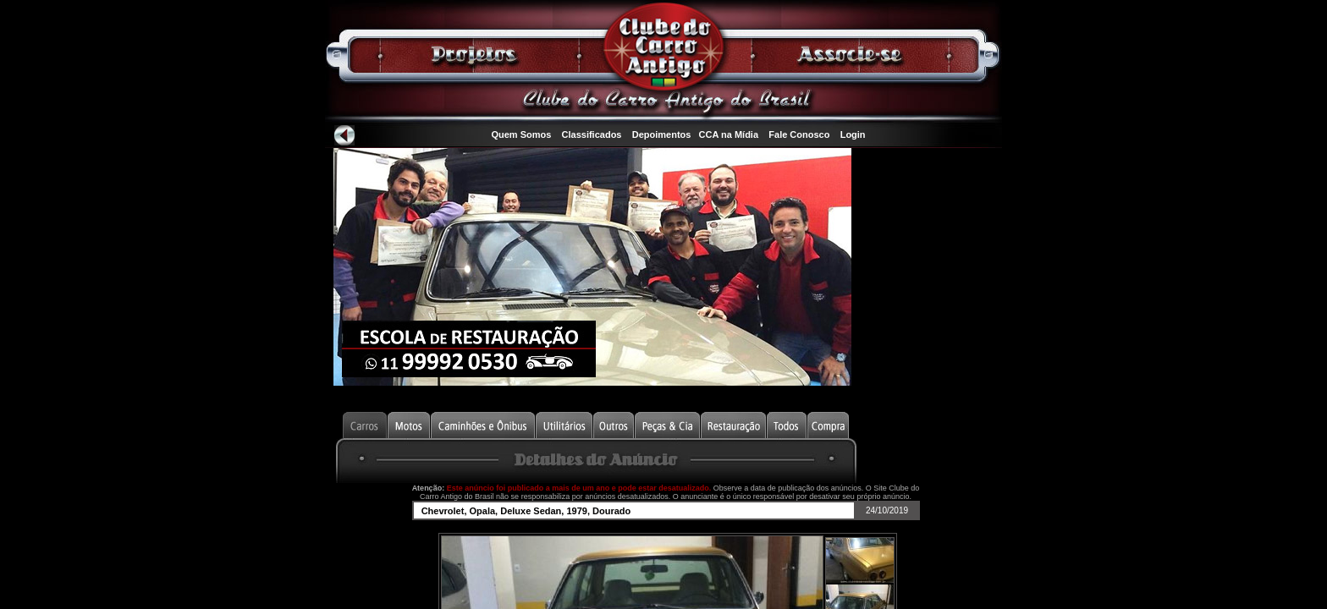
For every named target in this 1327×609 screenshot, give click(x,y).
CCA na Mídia (729, 134)
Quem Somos (521, 134)
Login (853, 134)
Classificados (592, 134)
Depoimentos (661, 134)
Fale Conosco (798, 134)
